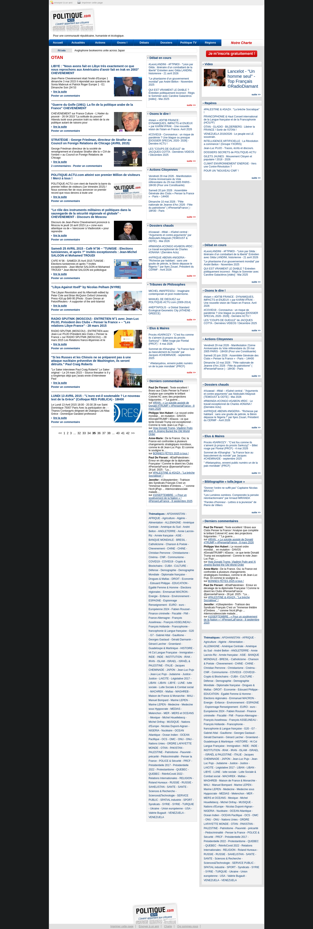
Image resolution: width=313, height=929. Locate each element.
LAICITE (164, 678)
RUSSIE (174, 782)
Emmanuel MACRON (175, 591)
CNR (163, 557)
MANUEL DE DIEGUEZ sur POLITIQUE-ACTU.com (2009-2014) (170, 301)
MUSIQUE (173, 721)
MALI (190, 695)
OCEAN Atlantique (240, 810)
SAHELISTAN (157, 786)
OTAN (164, 747)
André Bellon (221, 650)
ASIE (178, 535)
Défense (153, 570)
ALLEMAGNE (173, 522)
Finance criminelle (159, 613)
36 (99, 433)
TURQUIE (188, 804)
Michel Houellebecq (173, 717)
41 (123, 433)
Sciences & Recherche (162, 791)
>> (133, 433)
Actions (100, 42)
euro (181, 604)
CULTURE (180, 565)
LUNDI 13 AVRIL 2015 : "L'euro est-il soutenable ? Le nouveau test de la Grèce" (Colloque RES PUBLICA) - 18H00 (95, 397)
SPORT (187, 799)
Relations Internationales (163, 778)
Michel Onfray (157, 721)
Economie (187, 578)
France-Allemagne (159, 617)
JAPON (170, 669)
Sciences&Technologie (162, 795)
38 (109, 433)
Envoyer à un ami (149, 926)
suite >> (191, 105)
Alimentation (156, 522)
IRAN (152, 661)
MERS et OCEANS (183, 713)
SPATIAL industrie (170, 799)
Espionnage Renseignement (221, 706)
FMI (186, 613)
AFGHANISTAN (176, 513)
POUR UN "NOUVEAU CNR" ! (221, 170)
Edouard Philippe (160, 583)
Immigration (186, 652)
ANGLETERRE (167, 531)
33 (84, 433)
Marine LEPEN (179, 700)
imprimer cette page (92, 2)
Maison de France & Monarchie (167, 695)
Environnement (180, 596)
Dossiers (166, 42)
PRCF (187, 760)
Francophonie (180, 626)
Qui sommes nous (187, 926)
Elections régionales (215, 698)
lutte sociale (229, 771)
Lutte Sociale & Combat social (176, 687)
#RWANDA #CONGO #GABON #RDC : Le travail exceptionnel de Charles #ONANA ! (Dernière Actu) (171, 249)
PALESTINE (156, 752)
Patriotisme (171, 752)
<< (60, 433)
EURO (173, 604)
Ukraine (154, 808)
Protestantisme (165, 769)
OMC (172, 739)
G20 (191, 630)
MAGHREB (182, 691)
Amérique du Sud (171, 526)
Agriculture (168, 518)
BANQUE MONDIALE (161, 539)
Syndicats (154, 804)
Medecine (173, 704)
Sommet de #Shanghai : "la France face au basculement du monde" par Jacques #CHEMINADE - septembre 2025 (172, 354)
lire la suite (60, 91)
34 (89, 433)
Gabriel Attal (163, 635)
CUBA (168, 565)
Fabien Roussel (181, 609)
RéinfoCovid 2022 (172, 773)
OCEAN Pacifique (232, 815)
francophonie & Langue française (168, 630)
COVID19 (154, 561)
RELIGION (185, 778)
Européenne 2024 (159, 609)
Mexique (155, 717)
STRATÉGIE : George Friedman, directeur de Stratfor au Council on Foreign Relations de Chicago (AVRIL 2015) (91, 141)
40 (118, 433)
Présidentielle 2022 (215, 841)
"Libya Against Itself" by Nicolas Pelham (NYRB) (86, 287)
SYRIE (166, 804)
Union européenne (172, 808)
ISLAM (161, 661)
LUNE (181, 682)
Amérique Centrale (232, 646)
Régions (210, 42)
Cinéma (153, 557)
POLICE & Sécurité (170, 760)
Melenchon (155, 713)
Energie (153, 596)
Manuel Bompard (158, 700)
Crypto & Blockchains (216, 676)
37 (104, 433)
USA (187, 808)
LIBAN (152, 682)
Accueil (58, 42)
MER (166, 713)
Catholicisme (156, 544)
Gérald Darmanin (181, 639)
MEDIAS (175, 708)
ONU (181, 739)
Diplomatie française (173, 574)
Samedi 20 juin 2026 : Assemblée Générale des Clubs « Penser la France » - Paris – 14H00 (171, 193)
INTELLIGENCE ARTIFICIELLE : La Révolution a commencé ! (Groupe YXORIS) (231, 143)
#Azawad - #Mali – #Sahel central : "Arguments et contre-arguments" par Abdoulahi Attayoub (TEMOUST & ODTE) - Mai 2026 (170, 237)
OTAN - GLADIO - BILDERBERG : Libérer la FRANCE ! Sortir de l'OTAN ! (229, 128)
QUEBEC (181, 769)
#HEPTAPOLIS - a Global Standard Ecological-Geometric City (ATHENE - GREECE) (170, 310)
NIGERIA (154, 730)
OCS (164, 739)
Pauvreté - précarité (246, 828)
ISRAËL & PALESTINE (218, 754)
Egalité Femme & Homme (163, 587)
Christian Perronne (159, 552)
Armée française (164, 535)
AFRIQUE (154, 518)
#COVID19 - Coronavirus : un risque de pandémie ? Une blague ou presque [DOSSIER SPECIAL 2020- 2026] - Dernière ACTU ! (171, 139)
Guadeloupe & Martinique (163, 648)
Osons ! (122, 42)
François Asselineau (215, 719)
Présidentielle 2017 (160, 765)
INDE (152, 656)
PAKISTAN (176, 747)
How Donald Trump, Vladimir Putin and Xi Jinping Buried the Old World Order (171, 431)
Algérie (181, 518)
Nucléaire (166, 730)
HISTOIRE (186, 648)
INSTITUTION (174, 656)
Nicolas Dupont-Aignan (174, 726)
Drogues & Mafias (159, 578)
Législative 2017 (180, 678)
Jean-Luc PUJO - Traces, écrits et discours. (229, 148)
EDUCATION (179, 583)
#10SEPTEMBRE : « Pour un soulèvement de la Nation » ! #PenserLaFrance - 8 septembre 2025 (171, 498)
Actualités (78, 42)
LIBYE (172, 682)
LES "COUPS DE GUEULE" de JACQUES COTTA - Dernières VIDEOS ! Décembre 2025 (171, 151)
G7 (152, 635)
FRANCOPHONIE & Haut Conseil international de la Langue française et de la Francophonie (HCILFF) (231, 119)
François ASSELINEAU (177, 622)
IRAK (187, 656)
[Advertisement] (183, 20)
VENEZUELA (176, 812)
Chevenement (157, 548)
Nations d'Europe (214, 806)
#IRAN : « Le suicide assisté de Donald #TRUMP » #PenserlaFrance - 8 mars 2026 (172, 405)
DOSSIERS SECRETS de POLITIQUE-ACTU (230, 152)
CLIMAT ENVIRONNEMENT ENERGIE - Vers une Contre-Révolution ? (230, 165)
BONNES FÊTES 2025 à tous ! (171, 453)
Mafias (169, 691)
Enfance (164, 596)
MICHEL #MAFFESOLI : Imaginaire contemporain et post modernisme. (169, 292)
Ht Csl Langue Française (163, 652)
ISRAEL (171, 661)
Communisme (176, 557)
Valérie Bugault (157, 812)
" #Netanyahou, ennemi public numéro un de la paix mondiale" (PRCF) (171, 365)
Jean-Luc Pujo (185, 669)
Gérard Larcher (157, 643)
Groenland (175, 643)
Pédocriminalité (170, 756)
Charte (168, 926)
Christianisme (180, 552)
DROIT (176, 578)
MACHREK (156, 691)
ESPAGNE (155, 600)
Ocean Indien (170, 734)
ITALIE (169, 665)
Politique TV (188, 42)
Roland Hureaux (158, 782)
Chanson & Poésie (176, 544)
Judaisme (174, 674)
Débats (144, 42)
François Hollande (159, 626)
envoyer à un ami (63, 2)
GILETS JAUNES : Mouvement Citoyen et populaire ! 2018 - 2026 (228, 158)
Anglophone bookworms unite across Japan (100, 50)
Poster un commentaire (65, 95)
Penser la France (235, 832)
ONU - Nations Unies (225, 819)
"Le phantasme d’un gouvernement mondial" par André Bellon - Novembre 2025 (171, 81)
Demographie (168, 570)
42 (128, 433)
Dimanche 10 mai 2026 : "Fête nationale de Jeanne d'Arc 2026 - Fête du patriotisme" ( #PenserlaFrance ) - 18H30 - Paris (171, 206)
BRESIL (180, 539)
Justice (186, 674)
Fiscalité (176, 613)
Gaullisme (178, 635)
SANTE (171, 786)
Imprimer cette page (122, 926)
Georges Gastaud (159, 639)
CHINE (171, 548)
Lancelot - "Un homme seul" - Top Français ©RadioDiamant (243, 79)
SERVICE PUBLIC (243, 862)
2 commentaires (61, 165)
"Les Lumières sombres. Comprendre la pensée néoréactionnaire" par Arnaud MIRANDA (231, 497)
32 (79, 433)
